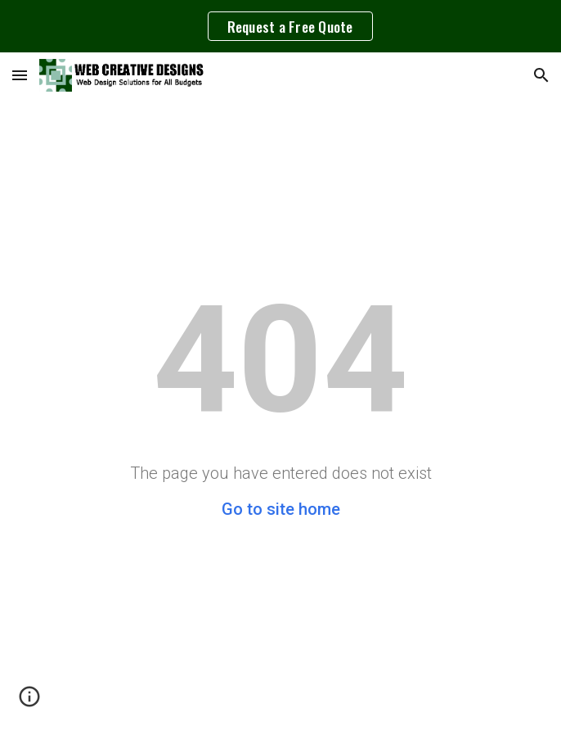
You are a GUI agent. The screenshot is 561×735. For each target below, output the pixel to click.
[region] (280, 26)
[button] (19, 74)
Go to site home (281, 509)
